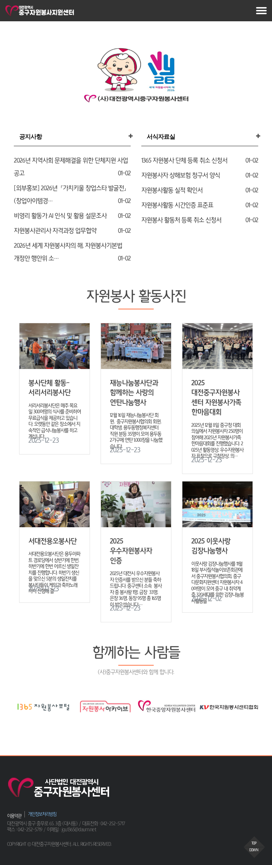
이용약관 (14, 816)
